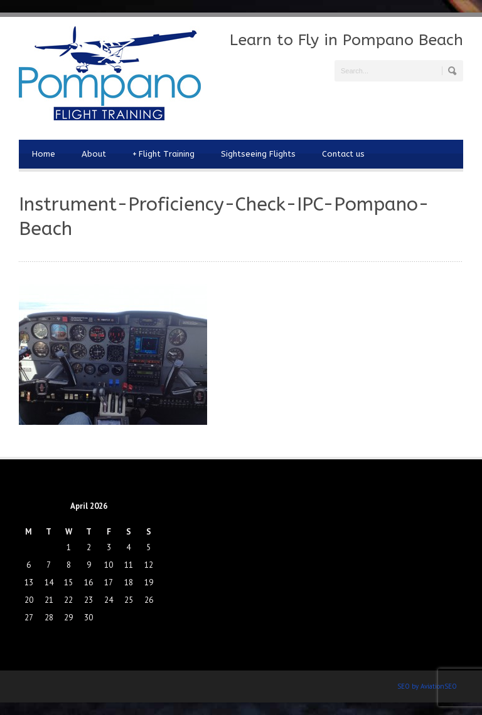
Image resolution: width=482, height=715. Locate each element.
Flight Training (163, 154)
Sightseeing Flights (258, 154)
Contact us (343, 154)
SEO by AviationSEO (427, 686)
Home (43, 154)
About (94, 154)
